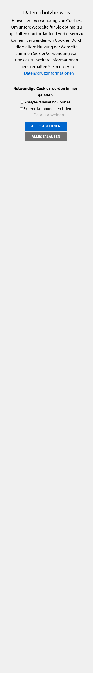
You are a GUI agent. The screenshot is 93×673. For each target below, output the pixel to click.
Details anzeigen (49, 114)
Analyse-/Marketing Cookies (47, 101)
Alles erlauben (46, 136)
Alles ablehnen (46, 126)
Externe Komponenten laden (47, 108)
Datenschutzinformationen (49, 73)
